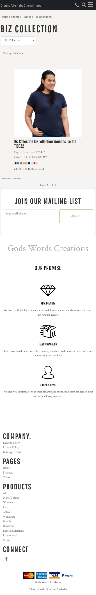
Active (6, 512)
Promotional (10, 536)
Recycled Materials (13, 531)
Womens (8, 503)
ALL (5, 493)
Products (8, 473)
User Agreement (12, 452)
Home (4, 17)
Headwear (8, 526)
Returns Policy (11, 443)
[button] (83, 4)
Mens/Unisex (11, 498)
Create (15, 17)
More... (7, 540)
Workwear (9, 517)
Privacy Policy (11, 448)
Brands (27, 17)
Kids (5, 507)
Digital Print (21, 152)
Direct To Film (22, 157)
